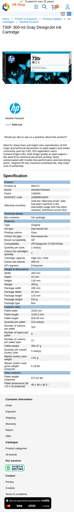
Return (9, 430)
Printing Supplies (52, 18)
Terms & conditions (16, 494)
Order (9, 405)
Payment (11, 411)
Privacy (10, 481)
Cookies (10, 487)
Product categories (16, 448)
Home (5, 18)
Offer (8, 436)
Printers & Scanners (26, 18)
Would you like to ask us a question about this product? (35, 137)
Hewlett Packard (29, 21)
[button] (68, 41)
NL (63, 13)
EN (69, 13)
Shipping (11, 417)
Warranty (11, 423)
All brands (11, 454)
